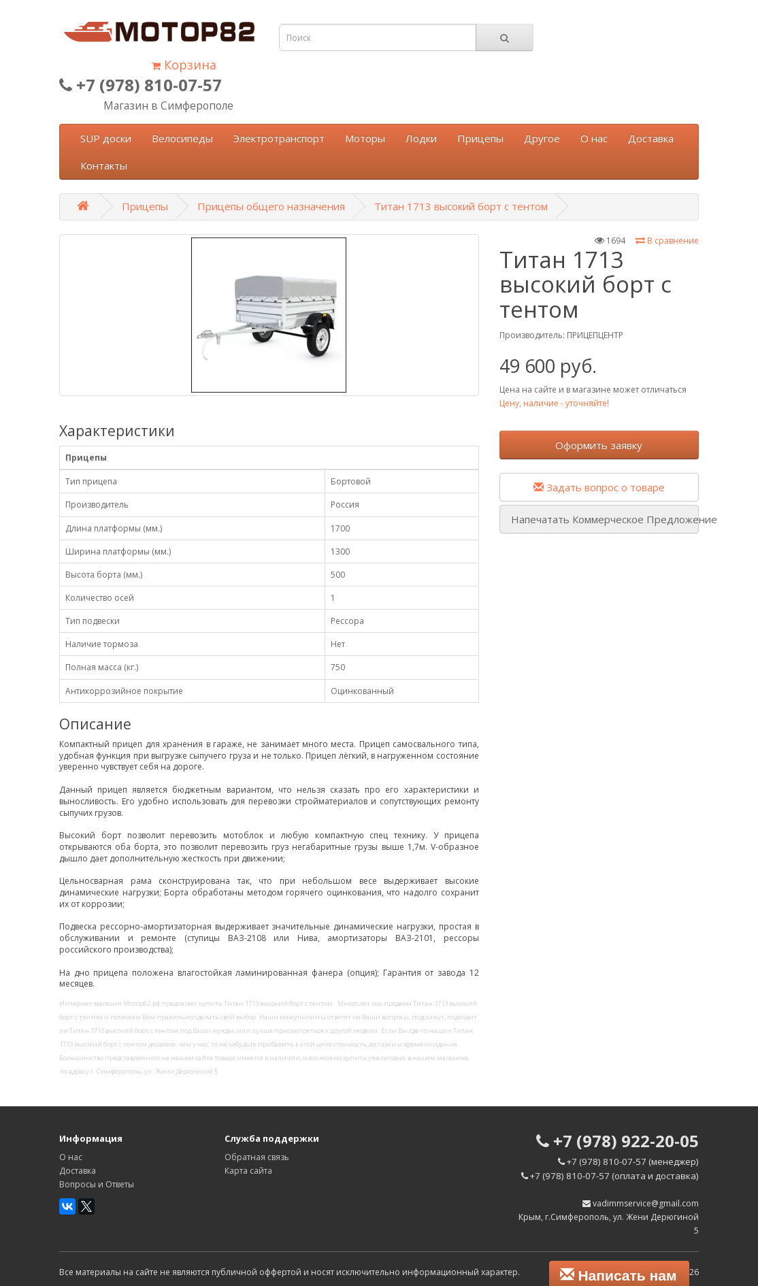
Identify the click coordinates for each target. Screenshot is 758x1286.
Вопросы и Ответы (96, 1184)
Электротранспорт (279, 138)
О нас (594, 138)
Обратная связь (257, 1157)
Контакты (103, 165)
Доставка (651, 138)
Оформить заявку (598, 445)
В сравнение (667, 240)
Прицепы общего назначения (271, 206)
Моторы (365, 138)
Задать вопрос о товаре (599, 487)
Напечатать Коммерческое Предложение (605, 519)
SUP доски (105, 138)
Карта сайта (248, 1170)
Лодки (421, 138)
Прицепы (480, 138)
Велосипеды (182, 138)
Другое (542, 138)
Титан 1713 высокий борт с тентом (461, 206)
